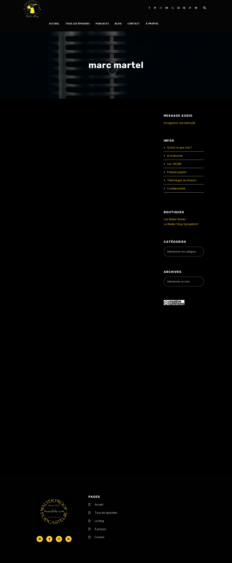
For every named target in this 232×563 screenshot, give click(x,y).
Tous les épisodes (77, 23)
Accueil (54, 23)
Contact (134, 23)
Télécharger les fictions (181, 180)
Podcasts (102, 23)
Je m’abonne (175, 156)
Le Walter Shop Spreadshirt (181, 224)
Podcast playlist (176, 172)
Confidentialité (176, 188)
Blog (118, 23)
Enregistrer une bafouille (179, 123)
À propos (152, 23)
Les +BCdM (174, 164)
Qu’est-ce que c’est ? (179, 147)
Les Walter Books (175, 219)
